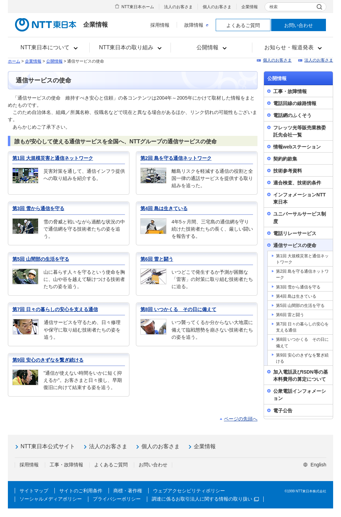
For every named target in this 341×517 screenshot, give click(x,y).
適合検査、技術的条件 (297, 182)
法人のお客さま (178, 6)
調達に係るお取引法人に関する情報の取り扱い (205, 499)
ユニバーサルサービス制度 (299, 217)
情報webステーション (297, 147)
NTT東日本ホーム (138, 6)
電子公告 (282, 410)
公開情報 (54, 61)
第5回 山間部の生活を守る (40, 259)
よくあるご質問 (243, 25)
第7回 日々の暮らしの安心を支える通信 (55, 309)
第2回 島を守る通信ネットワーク (176, 158)
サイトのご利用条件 (80, 490)
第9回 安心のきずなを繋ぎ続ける (48, 360)
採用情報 (159, 25)
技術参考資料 (287, 170)
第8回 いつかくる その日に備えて (178, 309)
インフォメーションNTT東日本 (299, 198)
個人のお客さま (217, 6)
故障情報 (196, 25)
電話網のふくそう (292, 115)
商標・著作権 (127, 490)
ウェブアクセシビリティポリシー (189, 490)
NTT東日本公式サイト (48, 446)
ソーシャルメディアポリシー (51, 499)
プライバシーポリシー (117, 499)
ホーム (14, 61)
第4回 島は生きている (164, 208)
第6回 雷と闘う (156, 259)
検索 (273, 6)
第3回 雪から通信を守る (38, 208)
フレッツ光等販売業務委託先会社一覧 (299, 131)
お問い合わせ (298, 25)
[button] (48, 47)
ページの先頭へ (240, 419)
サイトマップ (34, 490)
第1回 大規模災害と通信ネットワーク (52, 158)
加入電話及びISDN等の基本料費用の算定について (300, 375)
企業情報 (249, 6)
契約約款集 (285, 158)
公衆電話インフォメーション (299, 394)
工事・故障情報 (290, 91)
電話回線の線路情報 (294, 103)
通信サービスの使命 (294, 245)
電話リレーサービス (294, 233)
